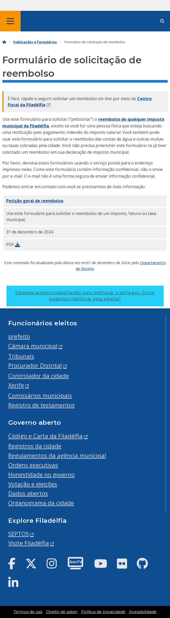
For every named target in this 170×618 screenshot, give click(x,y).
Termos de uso (28, 612)
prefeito (19, 336)
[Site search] (162, 21)
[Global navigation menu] (10, 21)
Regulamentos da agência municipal (57, 455)
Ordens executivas (33, 465)
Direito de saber (62, 612)
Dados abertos (28, 493)
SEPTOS (18, 534)
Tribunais (21, 356)
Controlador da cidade (38, 376)
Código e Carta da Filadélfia (45, 436)
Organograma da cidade (41, 503)
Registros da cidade (34, 446)
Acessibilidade (143, 612)
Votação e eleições (32, 484)
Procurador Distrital (35, 365)
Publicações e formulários (35, 42)
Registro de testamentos (41, 405)
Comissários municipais (40, 395)
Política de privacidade (103, 612)
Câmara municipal (32, 346)
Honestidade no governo (41, 474)
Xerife (16, 385)
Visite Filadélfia (28, 543)
